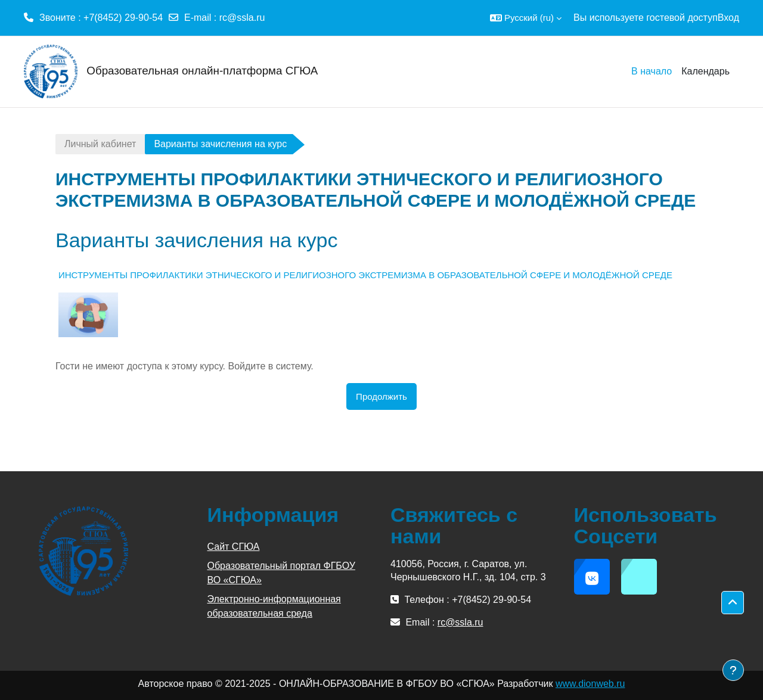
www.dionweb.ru (590, 684)
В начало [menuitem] (651, 71)
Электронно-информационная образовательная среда (274, 606)
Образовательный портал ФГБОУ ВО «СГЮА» (281, 573)
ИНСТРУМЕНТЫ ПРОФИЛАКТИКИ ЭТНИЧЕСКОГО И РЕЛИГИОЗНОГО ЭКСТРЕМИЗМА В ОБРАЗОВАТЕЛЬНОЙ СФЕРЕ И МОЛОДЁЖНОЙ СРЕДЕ (365, 275)
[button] (526, 18)
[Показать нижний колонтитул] (733, 670)
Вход (728, 18)
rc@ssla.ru (242, 18)
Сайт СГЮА (233, 547)
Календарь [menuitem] (705, 71)
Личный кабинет (100, 144)
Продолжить (381, 396)
